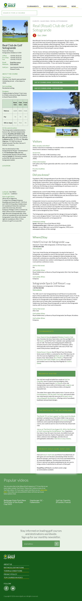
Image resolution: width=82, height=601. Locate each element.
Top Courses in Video (13, 577)
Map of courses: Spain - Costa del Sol (55, 88)
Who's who (48, 6)
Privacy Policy (10, 574)
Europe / (36, 21)
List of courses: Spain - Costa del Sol (55, 82)
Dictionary (62, 6)
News (73, 6)
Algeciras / (45, 21)
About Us (8, 564)
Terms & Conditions (13, 571)
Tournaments (33, 6)
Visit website (14, 64)
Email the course (15, 62)
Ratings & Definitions (14, 568)
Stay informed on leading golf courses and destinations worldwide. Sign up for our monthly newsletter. (41, 534)
